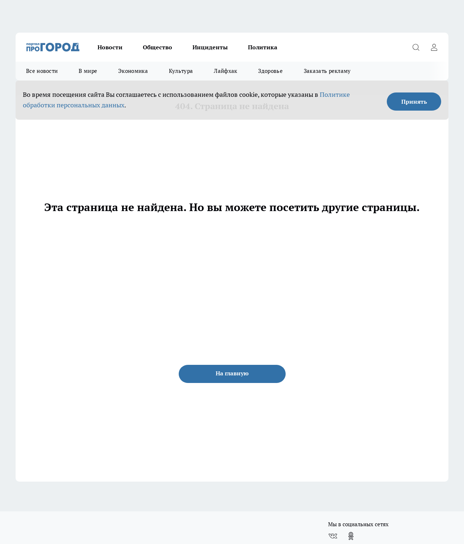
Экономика (133, 70)
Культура (181, 70)
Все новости (42, 70)
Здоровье (270, 70)
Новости (110, 47)
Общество (157, 47)
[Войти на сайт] (434, 47)
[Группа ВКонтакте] (333, 536)
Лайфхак (225, 70)
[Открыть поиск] (416, 47)
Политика (262, 47)
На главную (232, 373)
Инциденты (210, 47)
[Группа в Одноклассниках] (351, 536)
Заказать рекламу (327, 70)
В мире (88, 70)
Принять (414, 101)
